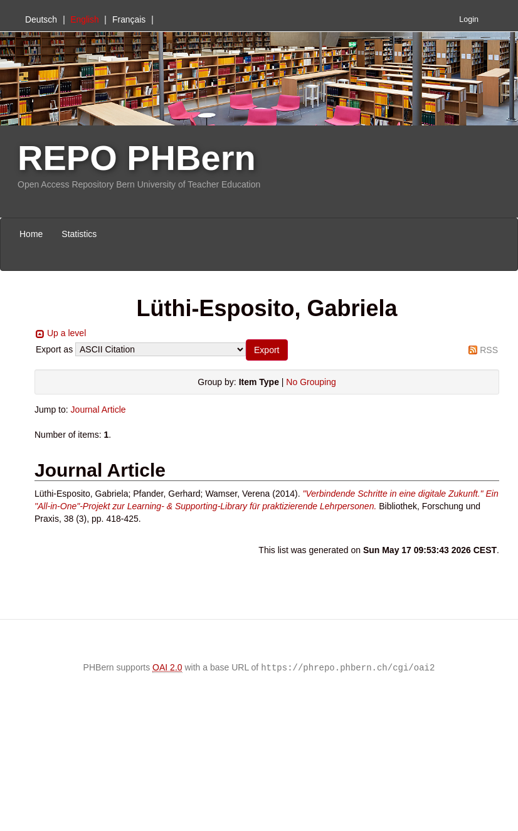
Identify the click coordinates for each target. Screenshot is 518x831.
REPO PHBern (137, 157)
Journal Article (98, 410)
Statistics (79, 234)
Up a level (66, 333)
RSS (489, 350)
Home (31, 234)
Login (468, 19)
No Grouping (311, 382)
